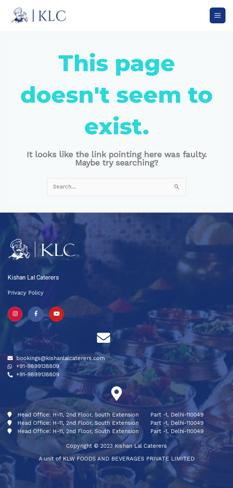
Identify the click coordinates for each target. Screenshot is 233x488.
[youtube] (56, 314)
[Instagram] (15, 314)
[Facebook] (35, 314)
